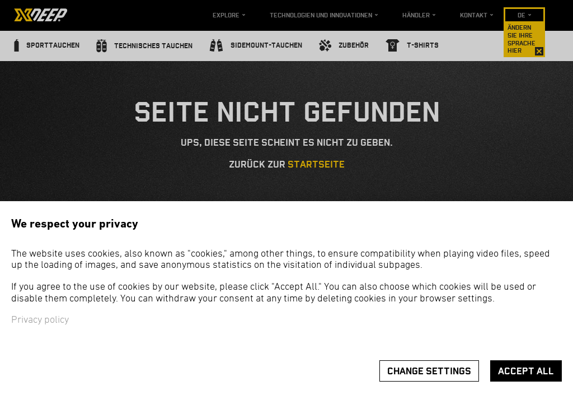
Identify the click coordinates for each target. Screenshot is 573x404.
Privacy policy (40, 320)
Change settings (429, 371)
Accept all (526, 371)
